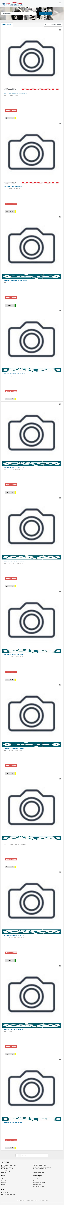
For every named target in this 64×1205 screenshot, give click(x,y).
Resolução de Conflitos (39, 1181)
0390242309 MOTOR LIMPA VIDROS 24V (13, 186)
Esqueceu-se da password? (8, 1194)
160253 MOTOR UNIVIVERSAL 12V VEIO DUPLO (14, 935)
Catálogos (4, 1182)
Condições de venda (38, 1179)
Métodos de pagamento (39, 1182)
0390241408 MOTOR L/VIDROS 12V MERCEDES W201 (16, 93)
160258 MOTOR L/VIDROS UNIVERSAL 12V (13, 1029)
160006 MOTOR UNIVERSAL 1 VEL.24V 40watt (14, 374)
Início (2, 1179)
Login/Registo (4, 1192)
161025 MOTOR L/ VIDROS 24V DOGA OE (13, 1122)
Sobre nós (3, 1181)
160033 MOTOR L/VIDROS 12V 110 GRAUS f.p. (14, 561)
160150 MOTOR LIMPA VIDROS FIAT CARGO (14, 748)
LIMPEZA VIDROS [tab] (7, 24)
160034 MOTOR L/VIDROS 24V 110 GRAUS (13, 654)
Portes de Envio (37, 1184)
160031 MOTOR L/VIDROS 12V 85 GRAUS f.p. (14, 467)
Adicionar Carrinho (11, 110)
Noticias (3, 1184)
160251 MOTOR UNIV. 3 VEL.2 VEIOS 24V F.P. (14, 842)
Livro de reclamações (38, 1186)
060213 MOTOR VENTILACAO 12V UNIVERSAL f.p (15, 280)
